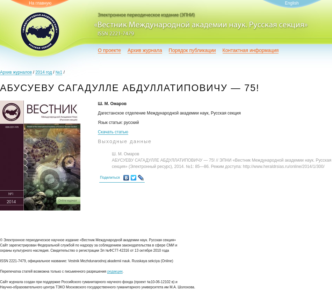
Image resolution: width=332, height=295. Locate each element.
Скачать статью (113, 132)
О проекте (109, 50)
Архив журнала (145, 50)
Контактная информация (251, 50)
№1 (59, 72)
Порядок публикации (192, 50)
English (291, 3)
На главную (40, 3)
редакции (115, 271)
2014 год (43, 72)
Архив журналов (16, 72)
